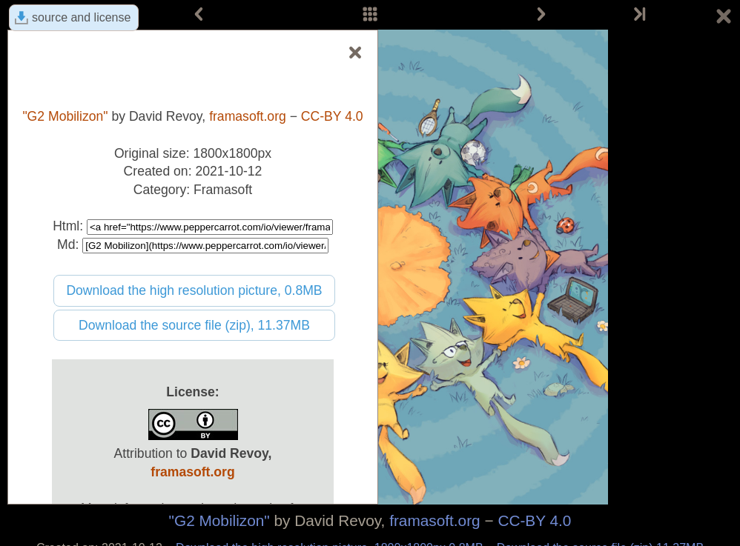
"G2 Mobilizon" (219, 520)
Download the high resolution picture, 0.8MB (194, 290)
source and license (81, 17)
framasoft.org (434, 520)
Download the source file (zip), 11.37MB (194, 325)
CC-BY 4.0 (534, 520)
